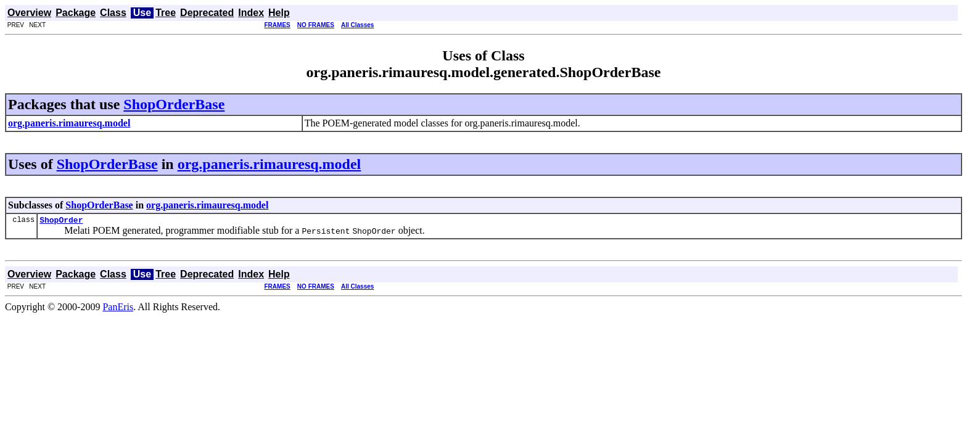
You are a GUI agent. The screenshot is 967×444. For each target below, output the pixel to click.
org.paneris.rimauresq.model (269, 164)
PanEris (117, 308)
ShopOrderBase (173, 104)
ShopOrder (61, 221)
